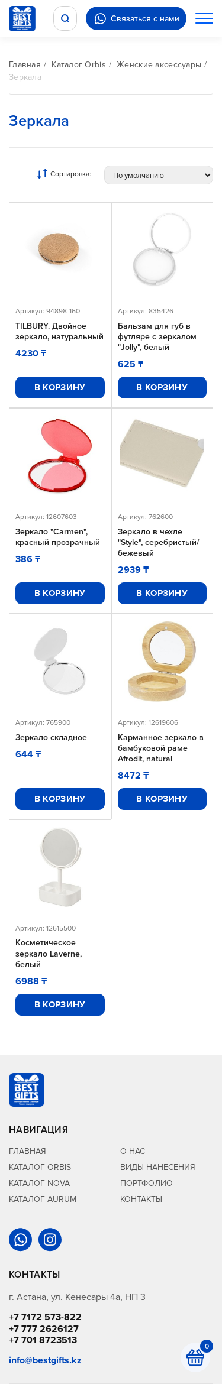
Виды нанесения (157, 1167)
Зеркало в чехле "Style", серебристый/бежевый (158, 542)
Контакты (141, 1199)
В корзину (60, 387)
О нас (132, 1151)
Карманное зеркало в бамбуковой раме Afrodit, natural (161, 748)
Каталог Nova (39, 1183)
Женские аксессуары (159, 64)
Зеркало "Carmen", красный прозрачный (57, 536)
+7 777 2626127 (44, 1328)
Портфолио (146, 1183)
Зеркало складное (51, 737)
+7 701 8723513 (43, 1340)
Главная (25, 64)
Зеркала (25, 77)
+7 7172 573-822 (45, 1317)
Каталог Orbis (79, 64)
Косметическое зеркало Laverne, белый (48, 953)
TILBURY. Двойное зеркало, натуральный (59, 331)
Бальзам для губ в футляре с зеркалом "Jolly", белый (157, 336)
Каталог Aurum (42, 1199)
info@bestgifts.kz (45, 1360)
